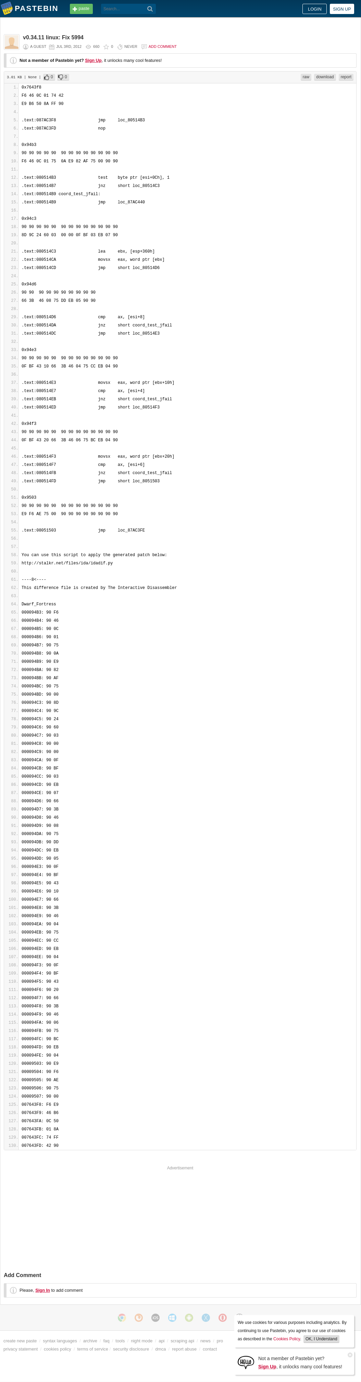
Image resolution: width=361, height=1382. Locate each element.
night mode (141, 1340)
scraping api (182, 1340)
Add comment (163, 46)
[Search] (150, 9)
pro (220, 1340)
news (205, 1340)
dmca (160, 1349)
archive (90, 1340)
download (325, 77)
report (346, 77)
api (161, 1340)
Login (315, 9)
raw (306, 77)
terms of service (92, 1349)
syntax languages (60, 1340)
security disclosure (131, 1349)
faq (106, 1340)
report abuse (184, 1349)
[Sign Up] (246, 1362)
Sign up (342, 9)
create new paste (20, 1340)
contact (210, 1349)
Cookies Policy (286, 1339)
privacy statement (20, 1349)
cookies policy (57, 1349)
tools (120, 1340)
